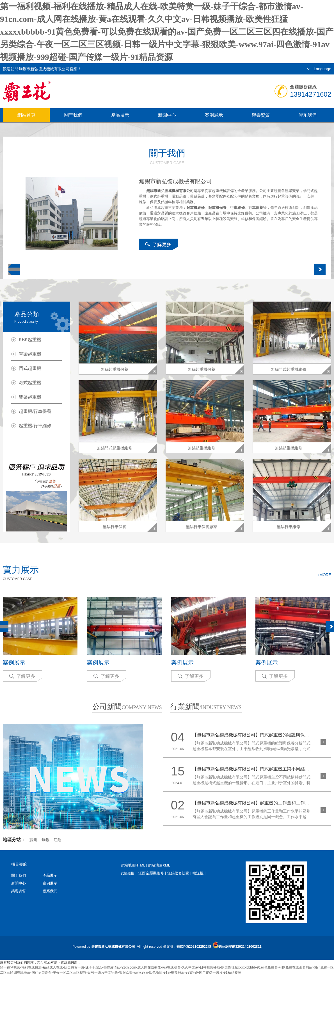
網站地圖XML (159, 865)
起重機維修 (195, 207)
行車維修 (237, 207)
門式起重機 (30, 368)
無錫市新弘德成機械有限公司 (170, 191)
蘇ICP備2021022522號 (194, 947)
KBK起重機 (30, 339)
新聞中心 (18, 883)
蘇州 (33, 840)
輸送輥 (198, 873)
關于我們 (18, 875)
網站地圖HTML (133, 865)
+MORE (324, 575)
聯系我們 (50, 891)
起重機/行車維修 (35, 425)
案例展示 (50, 883)
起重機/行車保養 (35, 411)
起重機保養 (217, 207)
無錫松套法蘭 (178, 873)
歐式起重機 (30, 382)
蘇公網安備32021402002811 (239, 947)
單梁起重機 (30, 354)
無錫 (45, 840)
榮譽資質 (18, 891)
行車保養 (255, 207)
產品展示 (50, 875)
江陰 (57, 840)
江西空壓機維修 (151, 873)
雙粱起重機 (30, 397)
